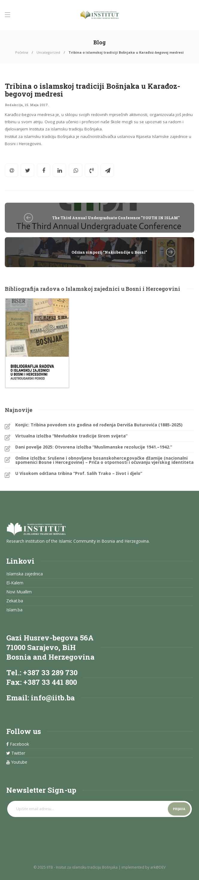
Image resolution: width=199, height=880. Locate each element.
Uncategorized (48, 52)
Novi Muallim (19, 592)
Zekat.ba (14, 601)
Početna (21, 52)
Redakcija (14, 105)
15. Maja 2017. (37, 105)
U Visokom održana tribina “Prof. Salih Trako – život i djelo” (78, 473)
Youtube (16, 762)
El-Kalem (14, 583)
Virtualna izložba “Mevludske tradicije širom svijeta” (71, 436)
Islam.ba (14, 610)
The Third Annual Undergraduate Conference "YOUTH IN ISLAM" (116, 217)
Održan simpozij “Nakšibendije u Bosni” (109, 252)
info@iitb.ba (53, 698)
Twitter (15, 753)
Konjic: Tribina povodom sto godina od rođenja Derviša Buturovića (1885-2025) (99, 425)
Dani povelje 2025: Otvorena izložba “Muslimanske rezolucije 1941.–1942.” (93, 447)
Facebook (17, 744)
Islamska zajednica (24, 574)
